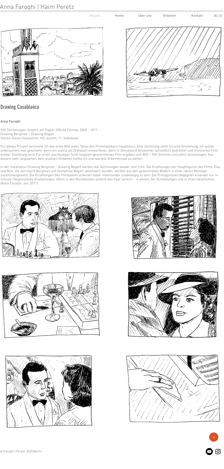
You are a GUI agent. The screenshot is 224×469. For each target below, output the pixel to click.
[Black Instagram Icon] (217, 451)
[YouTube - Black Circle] (209, 451)
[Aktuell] (94, 15)
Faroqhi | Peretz (14, 451)
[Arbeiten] (169, 15)
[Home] (119, 15)
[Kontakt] (197, 15)
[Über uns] (144, 15)
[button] (213, 437)
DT (220, 15)
